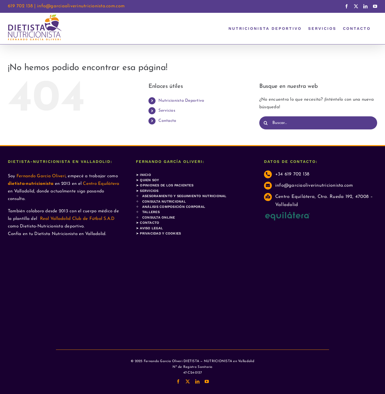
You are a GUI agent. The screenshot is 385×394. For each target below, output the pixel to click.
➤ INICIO (143, 175)
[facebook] (178, 381)
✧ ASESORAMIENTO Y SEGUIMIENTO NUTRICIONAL (181, 196)
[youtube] (207, 381)
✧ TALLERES (148, 212)
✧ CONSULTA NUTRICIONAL (161, 201)
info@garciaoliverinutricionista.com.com (81, 6)
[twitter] (188, 381)
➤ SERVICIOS (147, 191)
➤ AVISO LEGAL (149, 228)
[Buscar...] (318, 122)
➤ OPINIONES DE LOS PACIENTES (164, 185)
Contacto (167, 121)
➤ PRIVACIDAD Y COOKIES (158, 233)
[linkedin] (197, 381)
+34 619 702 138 (292, 174)
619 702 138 (20, 6)
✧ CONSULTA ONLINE (155, 217)
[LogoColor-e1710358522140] (287, 213)
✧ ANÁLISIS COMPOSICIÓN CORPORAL (170, 207)
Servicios (166, 111)
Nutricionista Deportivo (181, 101)
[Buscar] (265, 122)
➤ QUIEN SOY (147, 180)
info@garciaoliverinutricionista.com (314, 185)
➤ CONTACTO (147, 223)
